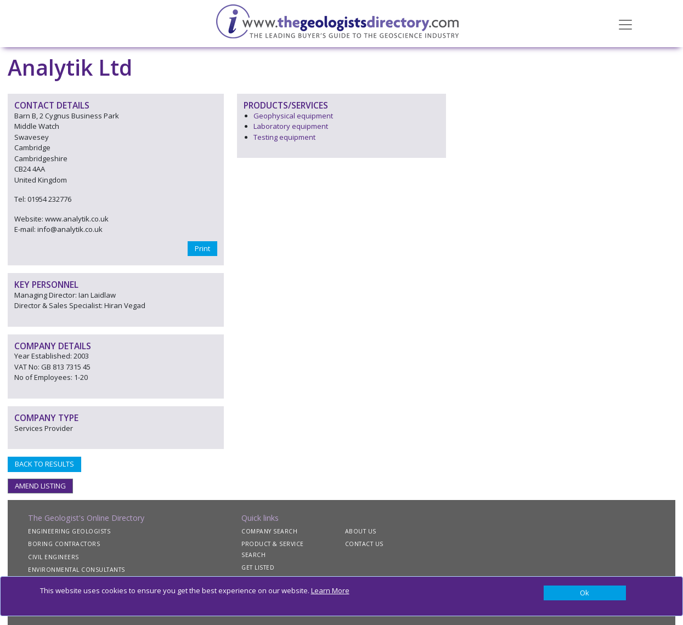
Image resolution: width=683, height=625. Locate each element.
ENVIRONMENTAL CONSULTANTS (76, 569)
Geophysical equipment (293, 116)
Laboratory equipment (290, 126)
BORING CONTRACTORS (64, 544)
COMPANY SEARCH (269, 531)
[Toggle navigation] (625, 23)
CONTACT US (364, 544)
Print (202, 248)
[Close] (585, 593)
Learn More (330, 590)
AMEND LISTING (40, 486)
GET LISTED (257, 567)
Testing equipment (284, 137)
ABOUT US (360, 531)
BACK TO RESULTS (44, 464)
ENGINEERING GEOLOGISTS (69, 531)
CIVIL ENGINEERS (53, 557)
